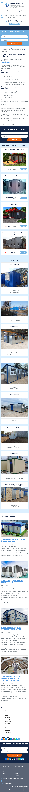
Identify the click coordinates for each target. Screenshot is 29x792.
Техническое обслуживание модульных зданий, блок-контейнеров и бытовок (11, 678)
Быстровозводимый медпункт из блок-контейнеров (13, 540)
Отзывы (17, 773)
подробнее (23, 169)
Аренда (4, 773)
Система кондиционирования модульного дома (12, 581)
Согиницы (7, 719)
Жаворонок (7, 732)
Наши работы (18, 770)
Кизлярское (8, 725)
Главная (3, 48)
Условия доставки (11, 48)
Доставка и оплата (19, 766)
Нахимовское (8, 713)
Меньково (7, 730)
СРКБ (3, 771)
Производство (18, 771)
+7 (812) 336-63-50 (15, 21)
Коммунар (7, 717)
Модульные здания (6, 770)
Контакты (17, 775)
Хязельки (7, 728)
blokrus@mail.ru (8, 783)
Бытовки (4, 768)
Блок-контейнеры (6, 766)
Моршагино (8, 721)
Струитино (7, 723)
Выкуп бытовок (18, 768)
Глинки (6, 715)
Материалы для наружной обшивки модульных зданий (12, 628)
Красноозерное (9, 710)
